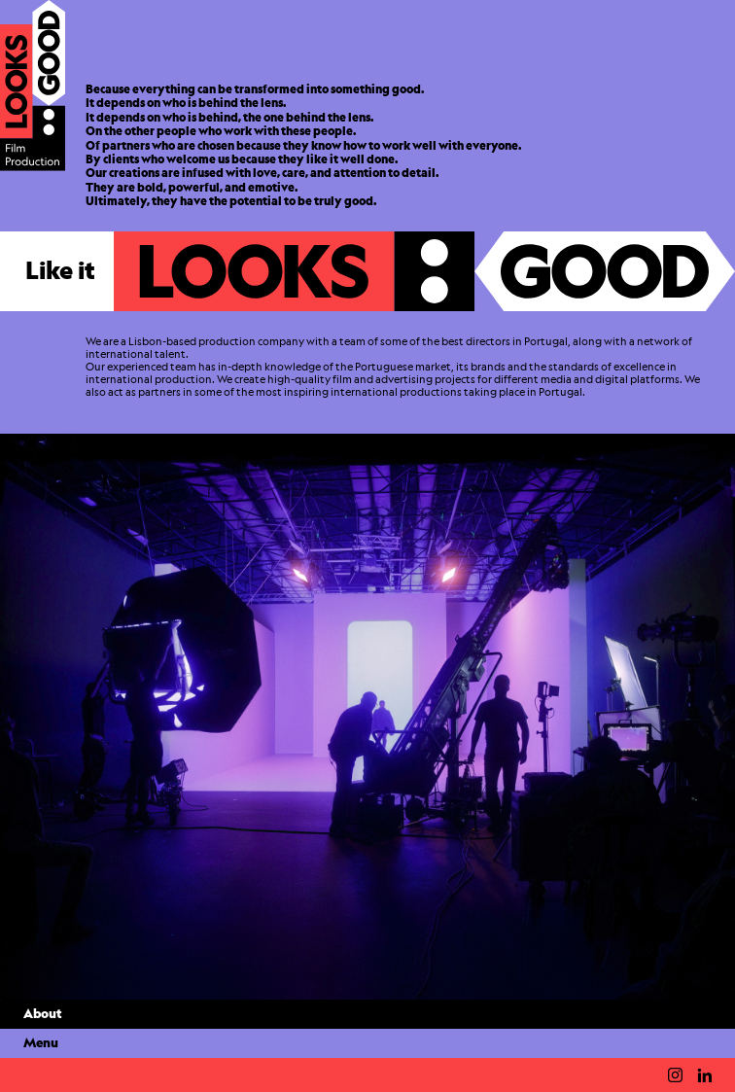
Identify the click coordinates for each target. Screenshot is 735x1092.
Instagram (675, 1075)
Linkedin (704, 1075)
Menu (40, 1043)
